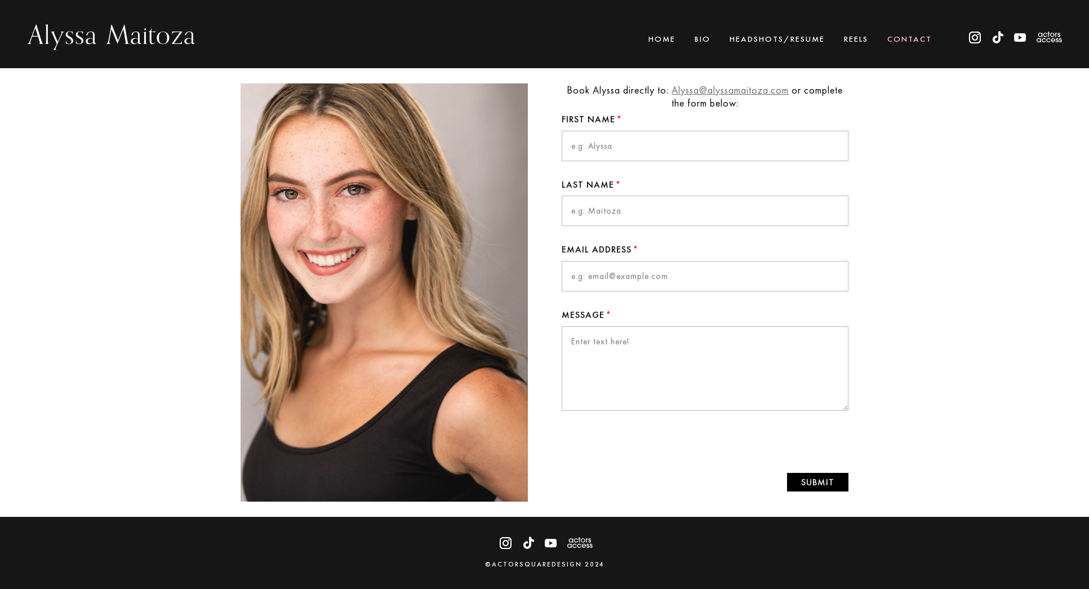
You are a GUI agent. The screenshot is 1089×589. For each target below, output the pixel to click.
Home (661, 39)
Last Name (588, 185)
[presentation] (763, 442)
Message (583, 315)
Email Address (597, 249)
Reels (856, 39)
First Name (588, 119)
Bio (702, 39)
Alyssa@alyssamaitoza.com (730, 89)
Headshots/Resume (777, 39)
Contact (909, 39)
